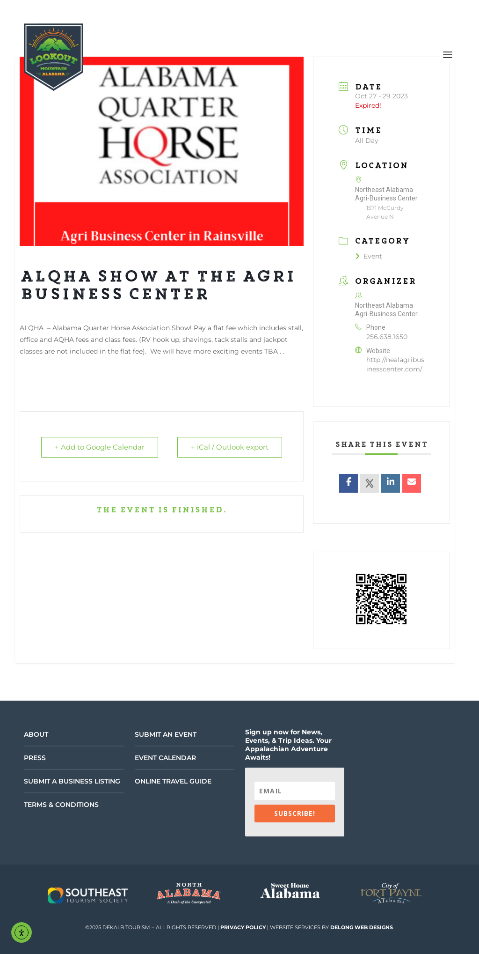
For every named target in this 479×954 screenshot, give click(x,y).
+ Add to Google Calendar (100, 447)
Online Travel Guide (173, 781)
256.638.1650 (386, 337)
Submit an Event (165, 734)
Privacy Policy (243, 927)
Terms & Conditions (61, 804)
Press (35, 758)
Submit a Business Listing (72, 781)
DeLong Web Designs (361, 927)
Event (368, 256)
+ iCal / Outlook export (230, 447)
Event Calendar (165, 758)
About (36, 734)
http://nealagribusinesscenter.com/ (395, 364)
